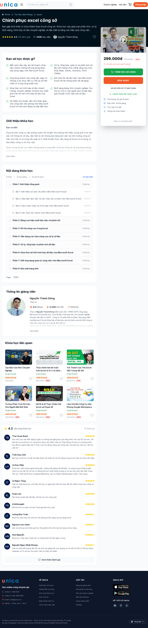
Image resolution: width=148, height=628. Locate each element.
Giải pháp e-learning (84, 589)
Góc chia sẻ (43, 597)
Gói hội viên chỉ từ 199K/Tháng (123, 88)
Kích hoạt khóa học (46, 593)
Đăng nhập (140, 4)
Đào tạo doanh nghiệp (84, 593)
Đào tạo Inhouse (82, 597)
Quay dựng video (82, 601)
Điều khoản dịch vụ (46, 601)
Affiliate (79, 605)
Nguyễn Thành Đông (68, 37)
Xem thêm (10, 156)
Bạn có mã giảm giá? (123, 121)
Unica (6, 14)
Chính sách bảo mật (47, 605)
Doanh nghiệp (110, 4)
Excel (39, 14)
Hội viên (122, 4)
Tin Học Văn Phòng (24, 14)
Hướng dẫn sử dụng (46, 589)
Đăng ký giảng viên (83, 585)
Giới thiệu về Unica (46, 585)
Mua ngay (123, 80)
